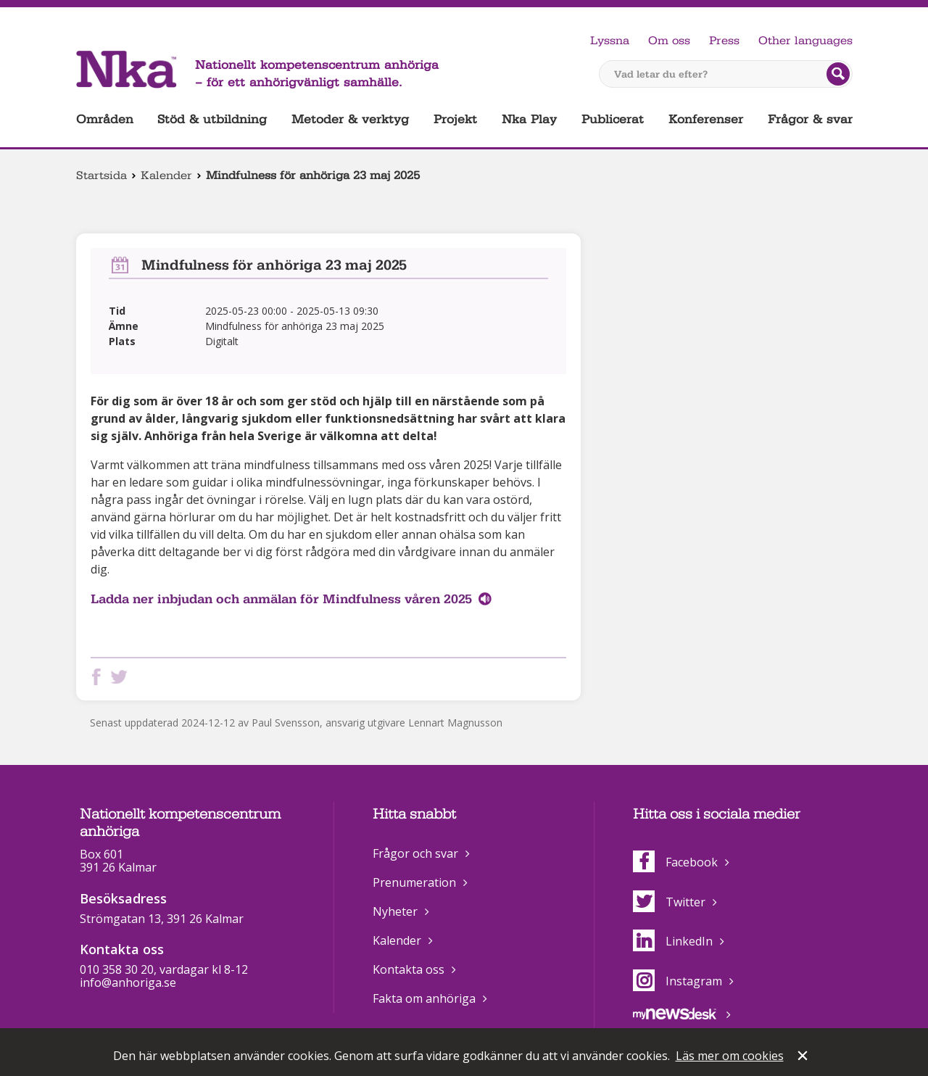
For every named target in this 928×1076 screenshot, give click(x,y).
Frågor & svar (810, 119)
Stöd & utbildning (212, 119)
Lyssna (609, 40)
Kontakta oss (408, 969)
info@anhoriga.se (128, 982)
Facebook (675, 862)
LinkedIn (673, 941)
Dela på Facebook (99, 677)
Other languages (805, 40)
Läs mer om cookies (730, 1056)
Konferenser (705, 119)
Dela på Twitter (122, 677)
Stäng (804, 1057)
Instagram (677, 981)
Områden (104, 119)
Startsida (101, 175)
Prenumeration (414, 882)
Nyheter (395, 911)
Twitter (669, 902)
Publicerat (612, 119)
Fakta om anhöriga (424, 998)
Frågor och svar (415, 853)
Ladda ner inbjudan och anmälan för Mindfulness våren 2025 (281, 599)
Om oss (669, 40)
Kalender (166, 175)
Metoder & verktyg (350, 119)
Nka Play (529, 119)
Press (724, 40)
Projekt (455, 119)
